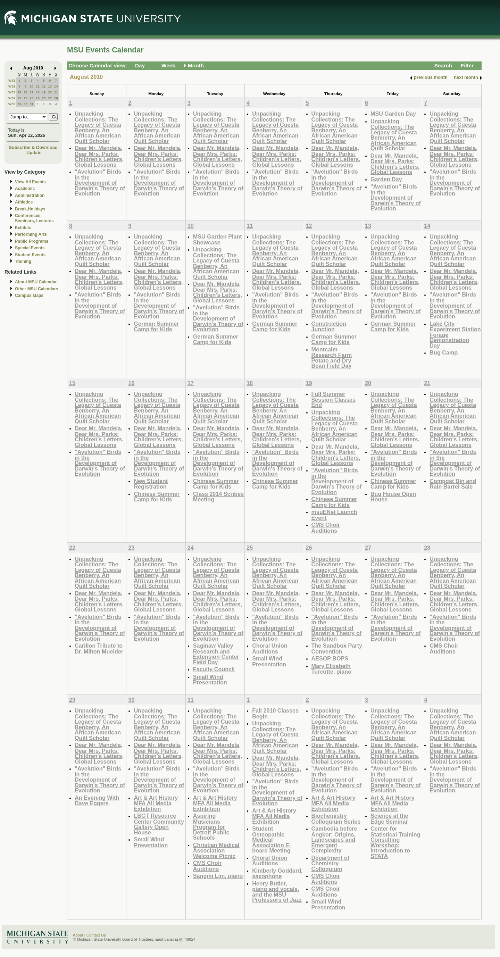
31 (31, 104)
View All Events (30, 182)
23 (25, 98)
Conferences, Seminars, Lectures (34, 218)
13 (50, 86)
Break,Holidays (30, 209)
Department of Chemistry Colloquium (330, 863)
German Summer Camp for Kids (156, 327)
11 (38, 86)
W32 (11, 86)
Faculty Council (214, 669)
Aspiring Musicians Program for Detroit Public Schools (211, 827)
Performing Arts (31, 234)
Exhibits (23, 227)
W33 (11, 92)
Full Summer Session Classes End (333, 399)
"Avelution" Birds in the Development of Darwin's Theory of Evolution (100, 182)
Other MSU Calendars (36, 288)
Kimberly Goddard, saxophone (277, 873)
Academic (25, 188)
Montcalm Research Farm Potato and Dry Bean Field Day (331, 357)
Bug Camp (444, 352)
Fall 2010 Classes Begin (275, 713)
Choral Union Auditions (269, 648)
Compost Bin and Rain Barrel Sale (453, 484)
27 (50, 98)
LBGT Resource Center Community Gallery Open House (159, 824)
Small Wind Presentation (210, 680)
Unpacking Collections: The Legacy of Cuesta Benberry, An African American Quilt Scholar (98, 127)
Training (23, 261)
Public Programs (31, 241)
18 (38, 92)
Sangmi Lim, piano (218, 876)
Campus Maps (29, 295)
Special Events (29, 248)
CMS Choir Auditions (325, 528)
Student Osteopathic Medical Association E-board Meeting (271, 839)
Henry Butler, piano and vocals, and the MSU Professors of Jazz (277, 891)
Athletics (24, 202)
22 (19, 98)
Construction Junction (329, 327)
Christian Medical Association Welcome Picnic (216, 850)
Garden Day (386, 179)
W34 (11, 98)
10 (31, 86)
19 (44, 92)
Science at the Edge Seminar (389, 819)
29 (19, 104)
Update (34, 152)
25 (38, 98)
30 (25, 104)
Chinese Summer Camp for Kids (157, 497)
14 (56, 86)
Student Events (30, 254)
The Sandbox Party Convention (336, 648)
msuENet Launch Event (334, 515)
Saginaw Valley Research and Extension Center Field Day (216, 653)
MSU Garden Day (393, 113)
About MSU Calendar (36, 282)
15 (19, 92)
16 (25, 92)
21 (56, 92)
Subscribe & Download (33, 147)
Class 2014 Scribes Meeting (218, 497)
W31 (11, 80)
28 (56, 98)
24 (31, 98)
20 (50, 92)
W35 (11, 104)
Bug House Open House (393, 497)
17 (31, 92)
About (78, 935)
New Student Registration (151, 484)
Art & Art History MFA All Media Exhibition (156, 803)
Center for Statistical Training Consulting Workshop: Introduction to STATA (395, 842)
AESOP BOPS (330, 658)
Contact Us (96, 935)
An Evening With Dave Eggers (97, 800)
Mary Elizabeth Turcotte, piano (331, 669)
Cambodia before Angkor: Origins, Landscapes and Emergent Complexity (334, 839)
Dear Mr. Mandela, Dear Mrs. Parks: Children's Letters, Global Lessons (99, 156)
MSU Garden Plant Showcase (217, 239)
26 (44, 98)
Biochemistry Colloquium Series (336, 819)
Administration (29, 195)
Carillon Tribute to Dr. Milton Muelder (99, 648)
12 (44, 86)
